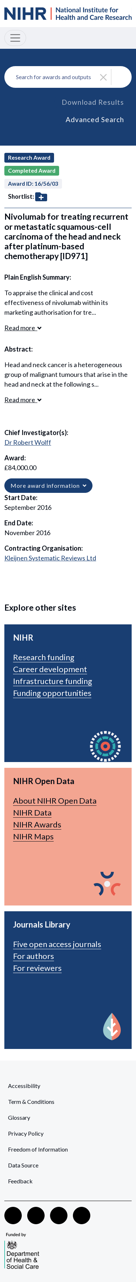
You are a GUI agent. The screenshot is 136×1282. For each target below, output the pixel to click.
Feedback (20, 1181)
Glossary (19, 1117)
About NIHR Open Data (54, 800)
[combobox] (68, 77)
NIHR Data (32, 812)
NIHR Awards (37, 824)
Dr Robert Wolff (27, 442)
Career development (50, 669)
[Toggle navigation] (15, 38)
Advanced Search (95, 119)
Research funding (43, 657)
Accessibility (24, 1085)
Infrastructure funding (52, 681)
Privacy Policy (26, 1133)
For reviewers (37, 968)
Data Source (23, 1165)
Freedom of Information (38, 1149)
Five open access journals (57, 944)
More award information (48, 485)
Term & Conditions (31, 1101)
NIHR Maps (33, 836)
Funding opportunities (52, 693)
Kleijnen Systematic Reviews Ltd (50, 558)
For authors (33, 956)
